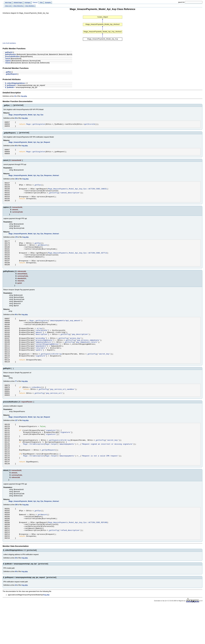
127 (16, 444)
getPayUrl (8, 52)
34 (15, 96)
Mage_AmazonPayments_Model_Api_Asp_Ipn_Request (29, 144)
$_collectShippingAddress (15, 83)
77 (16, 402)
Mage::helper (51, 472)
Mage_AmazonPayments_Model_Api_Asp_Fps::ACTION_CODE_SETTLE (77, 262)
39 (16, 596)
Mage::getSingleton (35, 125)
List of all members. (9, 43)
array (39, 343)
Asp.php (24, 96)
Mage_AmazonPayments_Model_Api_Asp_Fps (26, 115)
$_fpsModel (9, 87)
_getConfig (53, 198)
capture (8, 61)
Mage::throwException (33, 472)
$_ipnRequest (10, 85)
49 (16, 610)
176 (16, 244)
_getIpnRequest (11, 74)
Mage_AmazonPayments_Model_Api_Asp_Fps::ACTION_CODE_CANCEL (77, 193)
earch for (181, 2)
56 (16, 118)
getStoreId (89, 125)
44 (16, 624)
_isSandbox (35, 409)
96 (16, 327)
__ (79, 472)
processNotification (12, 56)
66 (16, 148)
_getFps (8, 72)
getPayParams (10, 54)
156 (16, 182)
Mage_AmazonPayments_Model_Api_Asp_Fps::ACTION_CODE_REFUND (77, 557)
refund (7, 63)
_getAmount (42, 253)
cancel (7, 59)
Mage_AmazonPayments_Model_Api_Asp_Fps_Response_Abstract (34, 179)
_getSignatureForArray (51, 373)
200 (16, 536)
